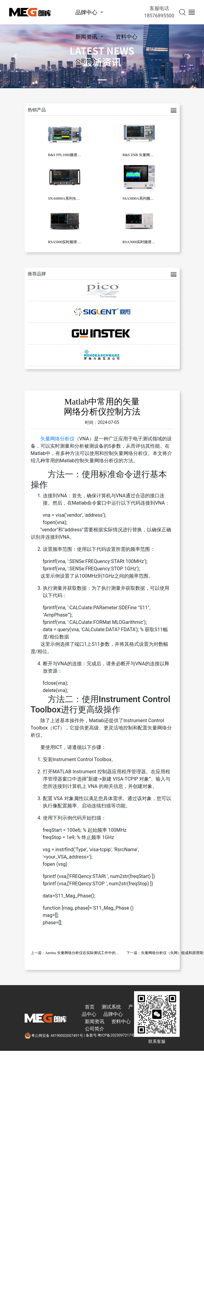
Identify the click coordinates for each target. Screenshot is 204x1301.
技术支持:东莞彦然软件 (156, 1035)
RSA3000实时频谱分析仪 (142, 242)
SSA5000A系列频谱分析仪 (144, 198)
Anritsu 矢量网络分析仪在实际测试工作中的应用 (84, 953)
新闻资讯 (86, 36)
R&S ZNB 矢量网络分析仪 (143, 155)
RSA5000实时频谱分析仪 (68, 242)
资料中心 (126, 36)
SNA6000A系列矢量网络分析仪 (73, 198)
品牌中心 (86, 12)
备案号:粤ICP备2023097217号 (110, 1035)
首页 (90, 1007)
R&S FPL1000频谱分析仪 (68, 155)
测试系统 (111, 1007)
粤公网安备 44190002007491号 (54, 1035)
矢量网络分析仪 (57, 439)
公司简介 (86, 61)
